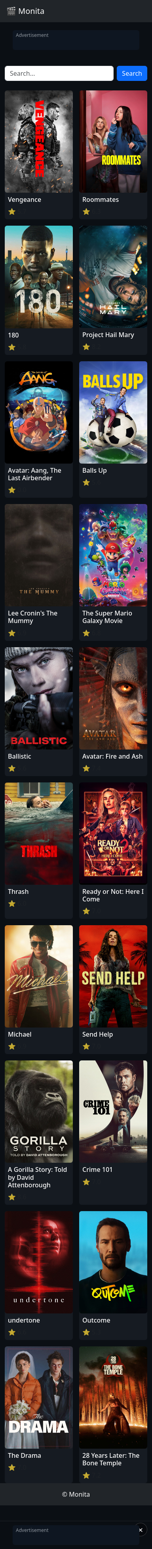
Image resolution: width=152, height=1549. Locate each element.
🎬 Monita (25, 11)
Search (132, 73)
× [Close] (140, 1530)
